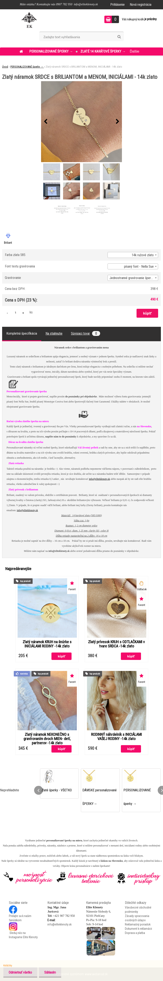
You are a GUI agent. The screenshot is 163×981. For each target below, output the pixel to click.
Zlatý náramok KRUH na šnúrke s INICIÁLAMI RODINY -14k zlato (47, 644)
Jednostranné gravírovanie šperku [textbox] (131, 278)
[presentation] (45, 121)
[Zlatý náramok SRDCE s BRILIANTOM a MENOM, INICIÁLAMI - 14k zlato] (81, 121)
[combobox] (133, 255)
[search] (119, 37)
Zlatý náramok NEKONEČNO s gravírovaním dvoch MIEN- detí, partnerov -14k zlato (46, 738)
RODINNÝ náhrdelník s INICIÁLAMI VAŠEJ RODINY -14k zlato (116, 736)
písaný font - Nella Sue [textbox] (139, 266)
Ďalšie (134, 51)
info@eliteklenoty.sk (99, 478)
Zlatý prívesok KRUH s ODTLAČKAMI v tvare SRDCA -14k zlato (116, 644)
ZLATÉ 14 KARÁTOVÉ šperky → (103, 51)
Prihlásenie (117, 5)
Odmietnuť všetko (20, 972)
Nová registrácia (140, 5)
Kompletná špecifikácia (21, 333)
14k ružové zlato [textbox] (143, 255)
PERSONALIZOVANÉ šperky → (51, 51)
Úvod (5, 66)
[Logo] (29, 20)
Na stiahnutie (54, 333)
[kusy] (15, 312)
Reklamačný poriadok (138, 924)
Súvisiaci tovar (85, 333)
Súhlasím (50, 972)
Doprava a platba (135, 933)
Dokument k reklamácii (138, 928)
